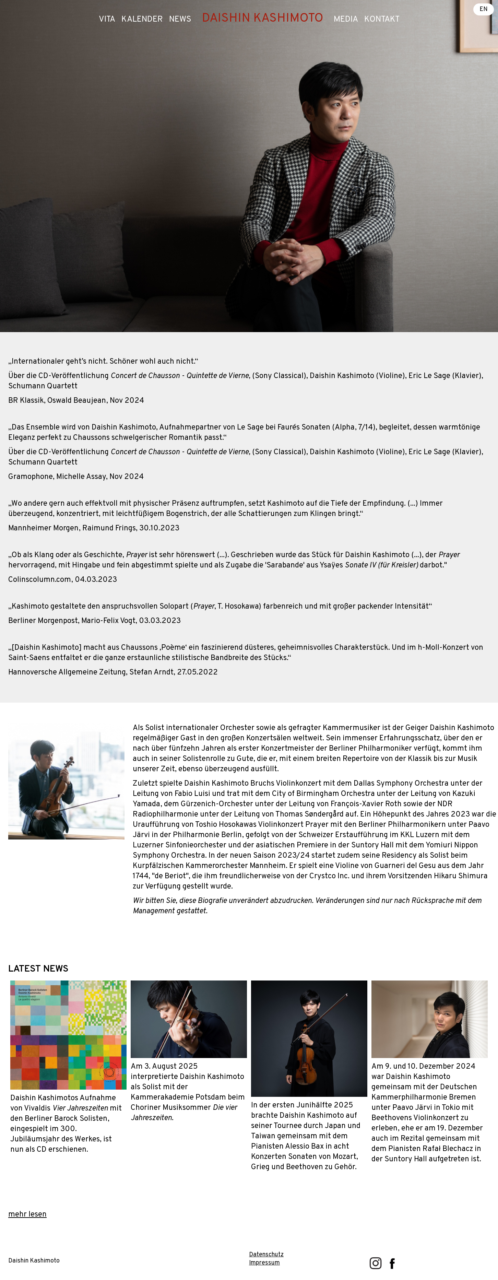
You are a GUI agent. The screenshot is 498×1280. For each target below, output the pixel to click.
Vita (107, 19)
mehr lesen (27, 1214)
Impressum (264, 1263)
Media (346, 19)
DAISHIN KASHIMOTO (262, 18)
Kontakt (382, 19)
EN (483, 9)
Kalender (142, 19)
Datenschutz (266, 1255)
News (180, 19)
